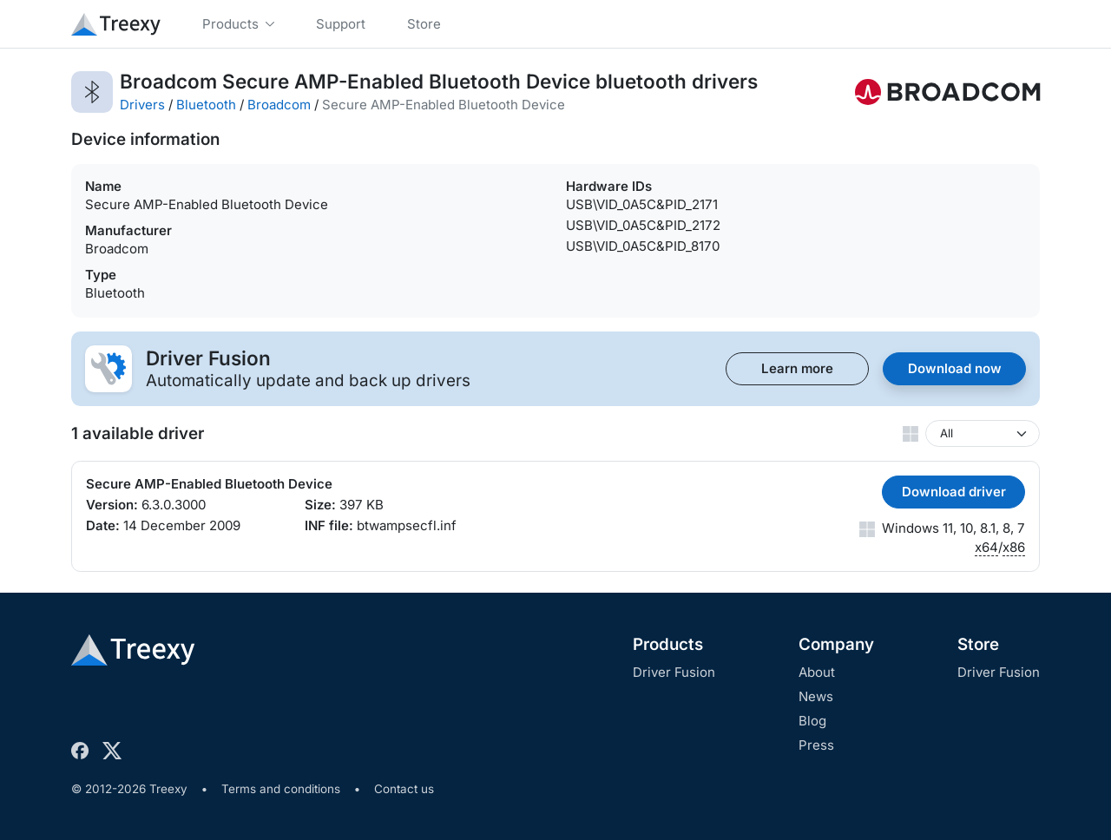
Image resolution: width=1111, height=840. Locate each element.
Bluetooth (206, 104)
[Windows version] (982, 433)
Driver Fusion (674, 672)
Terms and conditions (280, 789)
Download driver (954, 491)
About (817, 672)
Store (978, 644)
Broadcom (279, 104)
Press (816, 745)
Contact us (404, 789)
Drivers (142, 104)
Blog (812, 720)
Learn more (797, 368)
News (816, 696)
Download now (955, 368)
